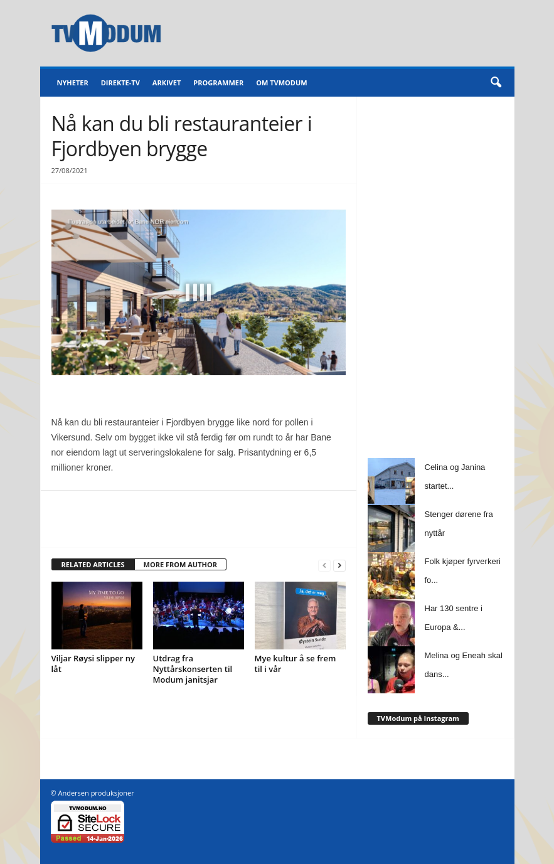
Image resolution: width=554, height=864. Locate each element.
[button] (495, 83)
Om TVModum (281, 82)
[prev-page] (324, 565)
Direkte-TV (120, 82)
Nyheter (72, 82)
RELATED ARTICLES (93, 564)
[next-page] (339, 565)
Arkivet (166, 82)
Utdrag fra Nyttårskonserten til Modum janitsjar (193, 669)
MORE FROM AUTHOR (180, 564)
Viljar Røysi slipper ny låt (93, 664)
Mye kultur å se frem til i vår (295, 664)
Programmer (218, 82)
